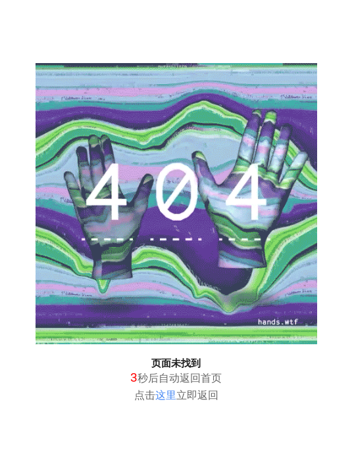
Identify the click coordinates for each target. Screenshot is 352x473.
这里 (165, 395)
